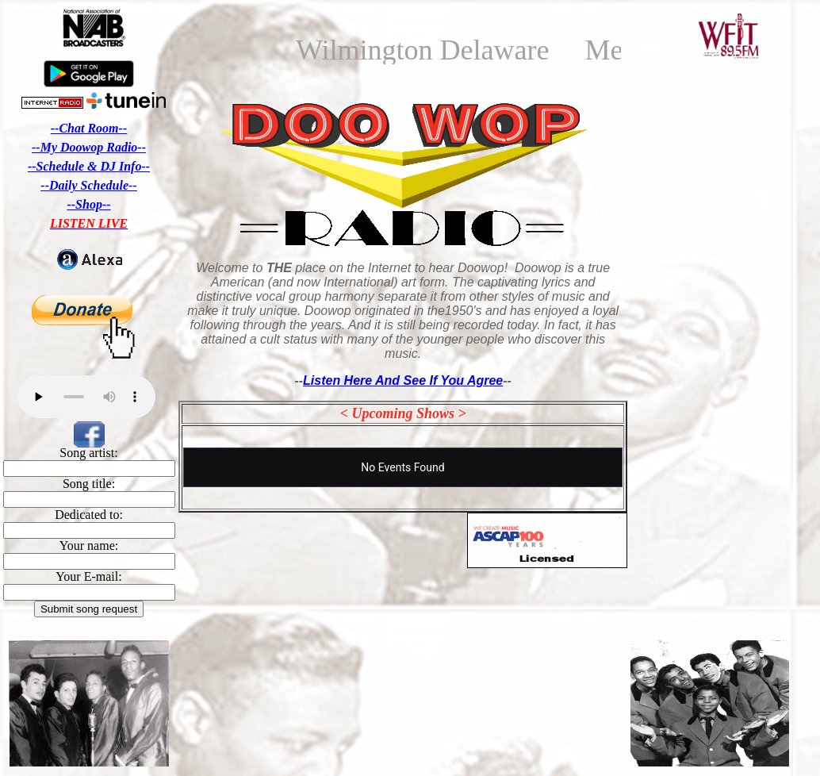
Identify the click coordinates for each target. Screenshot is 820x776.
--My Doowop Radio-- (89, 147)
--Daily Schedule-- (88, 185)
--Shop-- (88, 204)
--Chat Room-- (89, 128)
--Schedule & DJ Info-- (89, 166)
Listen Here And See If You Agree (403, 380)
